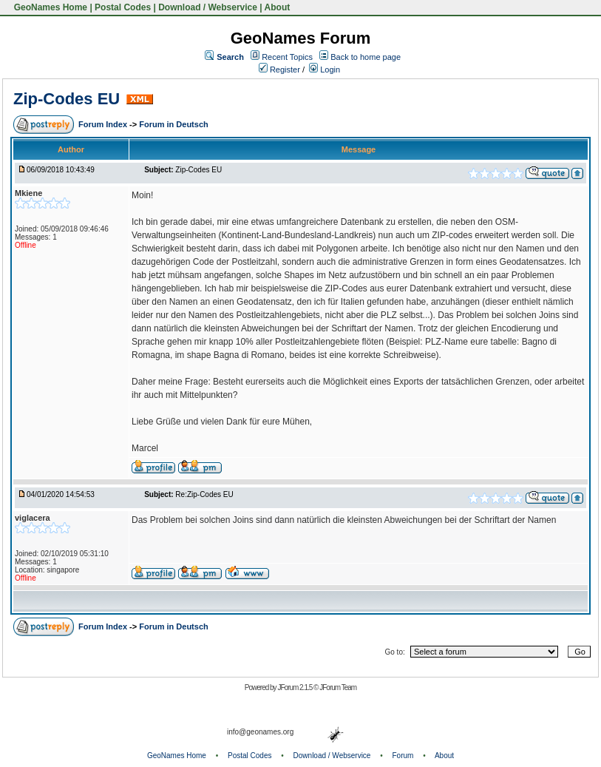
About (278, 7)
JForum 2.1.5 (295, 687)
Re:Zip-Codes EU (204, 494)
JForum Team (337, 687)
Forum (403, 755)
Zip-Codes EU (66, 98)
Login (324, 69)
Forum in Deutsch (173, 124)
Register (279, 69)
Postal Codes (123, 7)
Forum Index (103, 124)
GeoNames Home (49, 7)
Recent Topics (287, 57)
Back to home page (365, 57)
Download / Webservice (207, 7)
